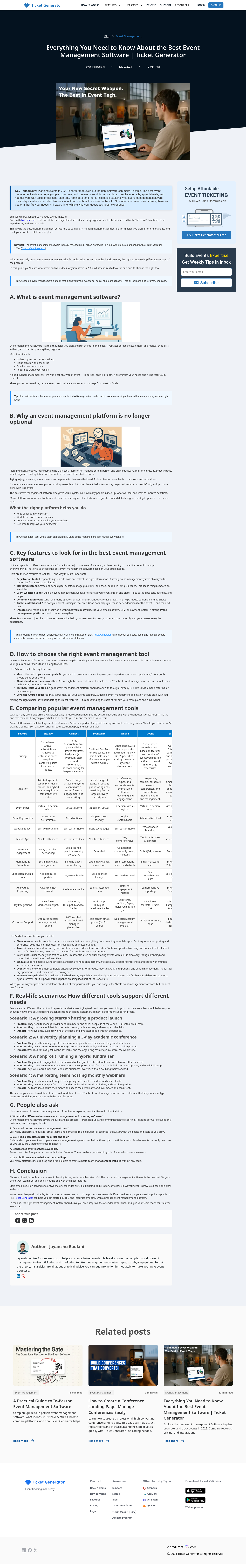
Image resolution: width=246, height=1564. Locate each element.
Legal (93, 1511)
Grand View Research (33, 248)
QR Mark (152, 1493)
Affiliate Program (122, 1517)
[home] (43, 5)
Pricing (151, 5)
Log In (201, 5)
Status (116, 1493)
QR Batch (153, 1499)
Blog (107, 36)
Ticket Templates (122, 1505)
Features (95, 1499)
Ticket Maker (119, 1512)
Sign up (216, 5)
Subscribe (206, 282)
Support (165, 5)
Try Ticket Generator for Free (206, 235)
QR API (151, 1505)
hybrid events (29, 220)
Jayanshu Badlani (95, 66)
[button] (113, 5)
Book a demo (98, 1488)
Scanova (152, 1488)
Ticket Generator (102, 634)
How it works (90, 5)
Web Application (194, 1507)
